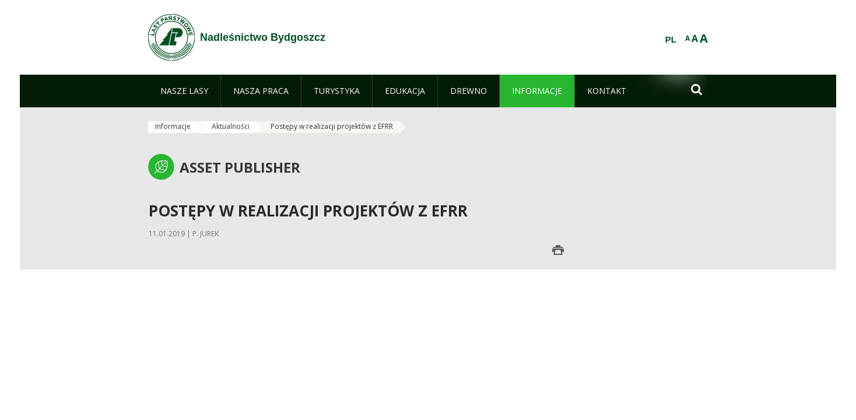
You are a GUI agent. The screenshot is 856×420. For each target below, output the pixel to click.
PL (670, 39)
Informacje (173, 126)
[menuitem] (184, 91)
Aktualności (231, 126)
